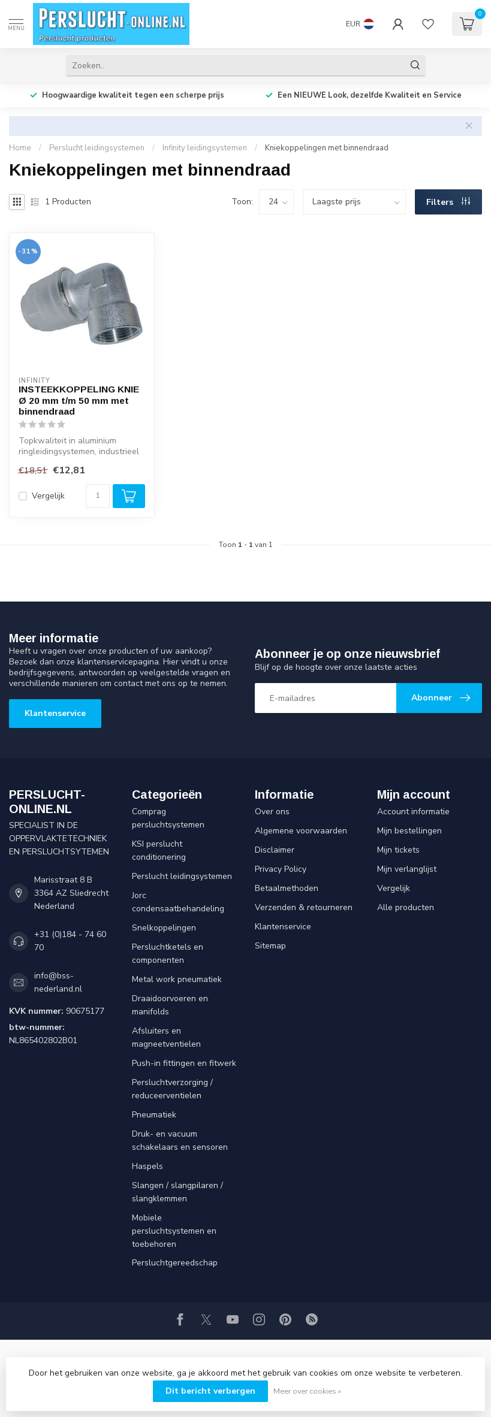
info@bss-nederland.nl (58, 982)
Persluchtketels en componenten (167, 953)
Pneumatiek (154, 1114)
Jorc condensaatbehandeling (178, 902)
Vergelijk (48, 495)
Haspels (147, 1166)
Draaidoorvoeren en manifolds (170, 1005)
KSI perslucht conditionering (159, 850)
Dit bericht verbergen (210, 1391)
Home (20, 148)
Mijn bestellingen (409, 830)
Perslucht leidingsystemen (96, 148)
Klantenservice (55, 713)
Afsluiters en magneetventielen (166, 1037)
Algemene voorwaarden (301, 830)
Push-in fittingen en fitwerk (184, 1063)
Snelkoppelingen (164, 927)
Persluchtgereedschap (175, 1262)
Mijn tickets (398, 850)
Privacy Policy (280, 869)
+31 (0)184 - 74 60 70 (70, 941)
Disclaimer (274, 850)
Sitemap (270, 945)
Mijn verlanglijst (406, 869)
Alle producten (405, 907)
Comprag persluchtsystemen (168, 818)
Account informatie (413, 811)
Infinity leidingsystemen (204, 148)
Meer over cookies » (307, 1391)
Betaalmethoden (286, 888)
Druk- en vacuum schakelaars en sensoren (180, 1140)
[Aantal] (98, 496)
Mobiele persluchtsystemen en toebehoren (174, 1231)
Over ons (272, 811)
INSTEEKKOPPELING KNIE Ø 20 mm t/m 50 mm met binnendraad (79, 400)
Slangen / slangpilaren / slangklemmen (177, 1192)
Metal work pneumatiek (177, 979)
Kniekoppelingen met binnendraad (326, 148)
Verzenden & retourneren (304, 907)
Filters (448, 202)
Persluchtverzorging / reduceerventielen (172, 1089)
